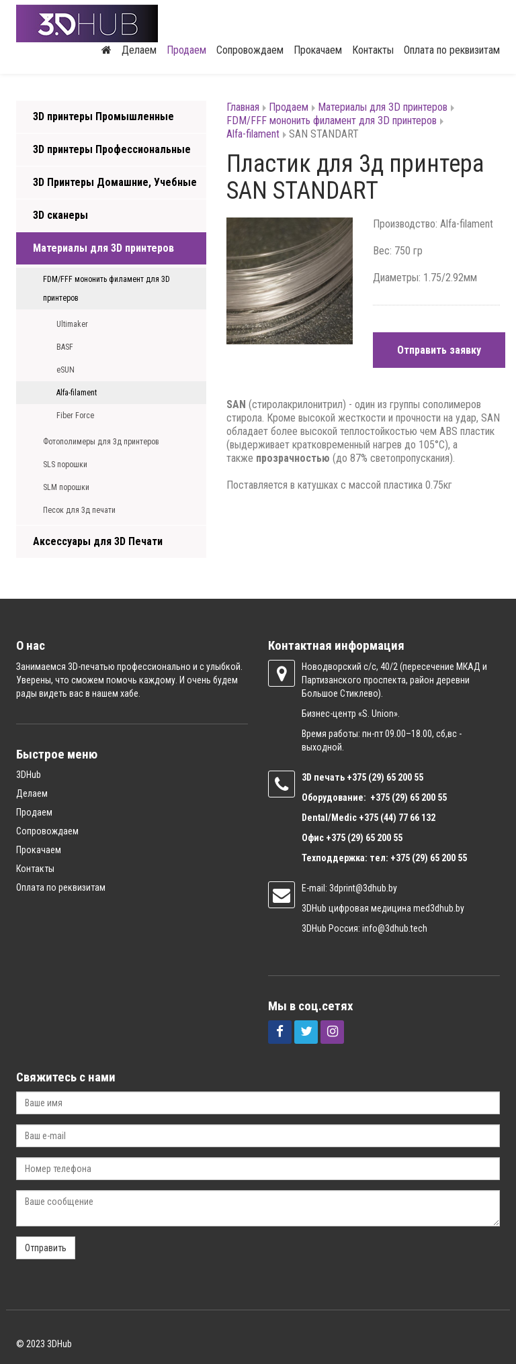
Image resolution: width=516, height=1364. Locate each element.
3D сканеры (60, 215)
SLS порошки (65, 464)
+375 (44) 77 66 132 (397, 817)
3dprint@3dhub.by (363, 888)
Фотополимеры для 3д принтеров (101, 441)
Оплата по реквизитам (452, 50)
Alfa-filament (76, 392)
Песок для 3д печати (79, 510)
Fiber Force (75, 415)
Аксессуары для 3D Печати (98, 541)
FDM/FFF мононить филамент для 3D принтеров (106, 289)
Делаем (139, 50)
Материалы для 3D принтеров (103, 248)
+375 (357, 777)
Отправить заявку (439, 350)
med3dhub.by (438, 908)
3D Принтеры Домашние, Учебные (115, 182)
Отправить (46, 1248)
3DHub (28, 774)
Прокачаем (318, 50)
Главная (242, 107)
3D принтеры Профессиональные (112, 149)
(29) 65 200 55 (395, 777)
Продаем (186, 50)
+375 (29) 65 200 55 (364, 837)
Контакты (373, 50)
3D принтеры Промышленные (103, 116)
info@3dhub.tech (394, 928)
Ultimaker (72, 324)
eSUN (65, 370)
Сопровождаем (250, 50)
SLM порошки (66, 487)
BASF (64, 347)
